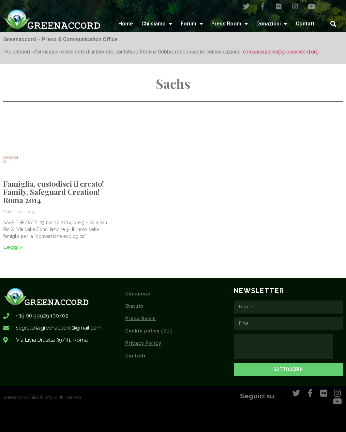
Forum (192, 24)
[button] (333, 23)
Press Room (229, 24)
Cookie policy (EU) (148, 331)
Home (125, 24)
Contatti (306, 24)
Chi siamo (157, 24)
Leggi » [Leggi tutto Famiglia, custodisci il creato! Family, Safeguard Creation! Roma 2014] (13, 247)
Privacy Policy (143, 343)
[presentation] (283, 346)
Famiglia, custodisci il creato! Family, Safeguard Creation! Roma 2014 (53, 191)
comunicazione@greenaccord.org (281, 52)
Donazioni (271, 24)
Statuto (134, 306)
